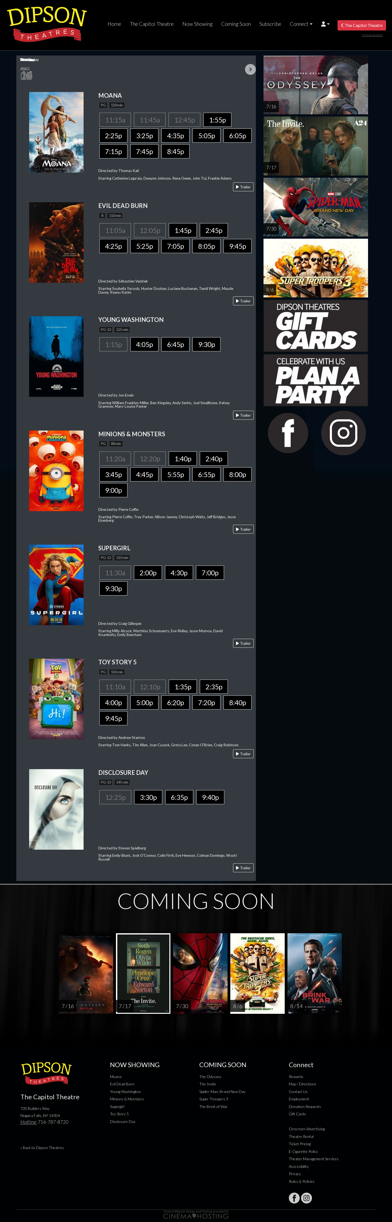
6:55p (206, 474)
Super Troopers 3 (213, 1099)
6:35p (179, 797)
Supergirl (117, 1106)
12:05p (150, 230)
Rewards (296, 1076)
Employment (299, 1099)
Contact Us (298, 1091)
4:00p (113, 702)
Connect (299, 24)
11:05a (115, 230)
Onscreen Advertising (307, 1128)
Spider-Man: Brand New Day (222, 1091)
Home (114, 24)
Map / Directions (302, 1084)
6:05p (237, 135)
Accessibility (299, 1166)
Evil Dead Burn (122, 1084)
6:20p (175, 702)
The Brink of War (213, 1106)
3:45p (113, 474)
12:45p (184, 120)
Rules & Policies (302, 1181)
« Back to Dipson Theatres (42, 1147)
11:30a (115, 573)
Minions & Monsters (127, 1099)
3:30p (148, 797)
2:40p (214, 459)
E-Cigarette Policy (303, 1151)
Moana (115, 1076)
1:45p (182, 230)
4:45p (144, 474)
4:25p (113, 246)
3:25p (144, 135)
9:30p (206, 344)
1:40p (182, 459)
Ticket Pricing (300, 1143)
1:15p (113, 344)
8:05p (206, 246)
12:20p (150, 459)
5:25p (144, 246)
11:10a (115, 687)
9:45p (237, 246)
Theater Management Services (314, 1158)
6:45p (175, 344)
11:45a (150, 120)
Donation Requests (305, 1106)
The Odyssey (210, 1076)
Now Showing (197, 24)
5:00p (144, 702)
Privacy (295, 1173)
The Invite (207, 1084)
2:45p (214, 230)
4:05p (144, 344)
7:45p (144, 151)
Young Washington (125, 1091)
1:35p (182, 687)
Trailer (243, 187)
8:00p (237, 474)
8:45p (175, 151)
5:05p (206, 135)
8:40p (237, 702)
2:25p (113, 135)
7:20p (206, 702)
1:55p (217, 120)
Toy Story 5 (119, 1114)
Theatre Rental (301, 1136)
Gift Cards (297, 1114)
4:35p (175, 135)
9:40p (210, 797)
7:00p (210, 573)
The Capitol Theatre (152, 24)
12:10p (150, 687)
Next (250, 69)
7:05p (175, 246)
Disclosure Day (123, 1121)
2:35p (214, 687)
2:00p (148, 573)
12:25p (115, 797)
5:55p (175, 474)
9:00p (113, 490)
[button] (325, 24)
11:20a (115, 459)
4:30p (179, 573)
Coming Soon (236, 24)
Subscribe (270, 24)
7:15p (113, 151)
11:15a (115, 120)
